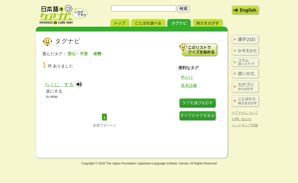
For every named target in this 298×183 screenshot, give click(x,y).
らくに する (59, 84)
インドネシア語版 (245, 125)
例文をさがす (208, 22)
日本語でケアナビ (63, 15)
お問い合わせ (241, 119)
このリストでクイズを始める (198, 49)
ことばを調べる (149, 22)
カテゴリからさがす (244, 87)
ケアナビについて (245, 113)
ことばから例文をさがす (244, 101)
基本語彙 (189, 85)
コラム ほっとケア (244, 62)
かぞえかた (244, 51)
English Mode (245, 10)
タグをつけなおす (198, 103)
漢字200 (244, 39)
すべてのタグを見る (198, 116)
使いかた (244, 74)
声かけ (187, 77)
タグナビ (179, 22)
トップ (120, 22)
